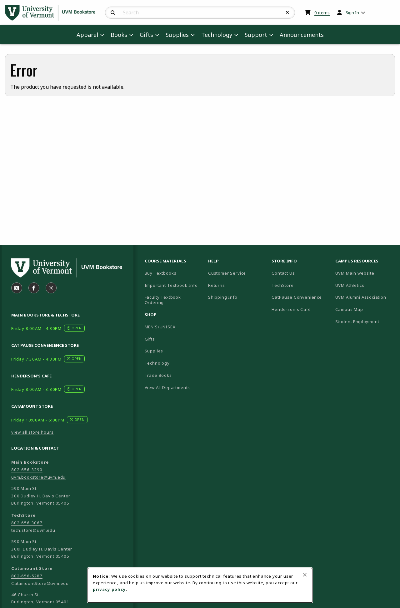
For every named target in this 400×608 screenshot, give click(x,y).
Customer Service (227, 273)
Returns (216, 285)
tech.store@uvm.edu (33, 530)
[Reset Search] (287, 12)
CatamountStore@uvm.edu (40, 583)
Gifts (150, 339)
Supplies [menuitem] (177, 34)
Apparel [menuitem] (87, 34)
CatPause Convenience (297, 297)
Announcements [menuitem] (302, 34)
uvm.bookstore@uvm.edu (38, 477)
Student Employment (364, 321)
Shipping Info (223, 297)
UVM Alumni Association (364, 297)
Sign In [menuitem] (352, 12)
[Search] (113, 12)
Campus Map (364, 309)
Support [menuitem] (256, 34)
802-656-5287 (26, 576)
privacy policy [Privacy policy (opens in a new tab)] (109, 589)
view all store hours (32, 432)
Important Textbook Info (171, 285)
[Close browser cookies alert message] (304, 575)
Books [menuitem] (119, 34)
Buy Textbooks (161, 273)
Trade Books (158, 375)
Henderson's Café (291, 309)
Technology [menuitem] (216, 34)
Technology (157, 363)
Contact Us (283, 273)
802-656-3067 (26, 523)
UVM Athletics (364, 285)
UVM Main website (364, 273)
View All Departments (167, 387)
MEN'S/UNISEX (160, 327)
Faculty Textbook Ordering (163, 299)
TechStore (282, 285)
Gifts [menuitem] (146, 34)
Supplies (154, 351)
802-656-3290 (26, 469)
